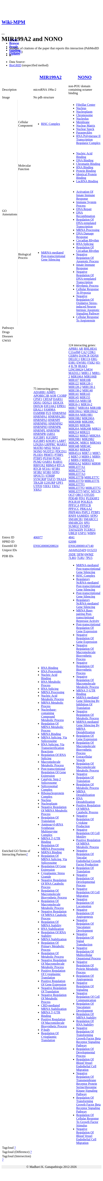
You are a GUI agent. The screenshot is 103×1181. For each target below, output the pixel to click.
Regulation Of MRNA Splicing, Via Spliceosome (54, 859)
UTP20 (37, 486)
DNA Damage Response (85, 235)
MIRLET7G (93, 487)
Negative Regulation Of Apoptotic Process (87, 258)
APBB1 (73, 348)
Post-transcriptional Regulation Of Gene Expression (53, 772)
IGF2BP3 (39, 441)
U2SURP (49, 482)
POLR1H (74, 501)
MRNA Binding (51, 734)
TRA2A (61, 479)
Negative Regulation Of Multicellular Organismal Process (88, 953)
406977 (38, 537)
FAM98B (39, 413)
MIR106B (90, 376)
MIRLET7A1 (76, 467)
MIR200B (74, 421)
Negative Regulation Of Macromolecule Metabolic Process (54, 963)
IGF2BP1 (39, 437)
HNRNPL (39, 430)
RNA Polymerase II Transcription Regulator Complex (88, 139)
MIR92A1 (87, 460)
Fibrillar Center (85, 104)
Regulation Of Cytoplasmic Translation (50, 1037)
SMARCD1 (75, 522)
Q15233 (92, 550)
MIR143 (85, 394)
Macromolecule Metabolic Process (52, 763)
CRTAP (47, 399)
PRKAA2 (86, 508)
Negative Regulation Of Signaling (85, 986)
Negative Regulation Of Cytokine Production (85, 821)
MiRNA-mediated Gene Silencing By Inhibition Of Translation (88, 702)
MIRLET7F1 (76, 484)
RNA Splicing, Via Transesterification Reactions (52, 748)
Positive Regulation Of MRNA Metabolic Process (88, 843)
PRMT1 (49, 454)
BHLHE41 (90, 348)
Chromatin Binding (88, 163)
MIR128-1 (86, 383)
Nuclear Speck (85, 129)
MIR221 (85, 432)
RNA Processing (51, 671)
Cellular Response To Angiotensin (87, 318)
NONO (85, 77)
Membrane (82, 122)
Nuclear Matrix (85, 125)
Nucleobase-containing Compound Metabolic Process (52, 715)
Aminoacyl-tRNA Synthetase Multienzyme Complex (52, 830)
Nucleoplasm (84, 111)
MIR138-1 (88, 387)
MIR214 (73, 432)
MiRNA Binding (51, 852)
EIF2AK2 (50, 406)
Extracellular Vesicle (84, 758)
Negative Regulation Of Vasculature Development (85, 925)
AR (81, 348)
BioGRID (15, 65)
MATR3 (38, 447)
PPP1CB (85, 505)
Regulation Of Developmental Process (85, 1052)
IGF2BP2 (52, 437)
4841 (71, 537)
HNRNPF (54, 420)
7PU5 (88, 557)
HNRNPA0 (59, 413)
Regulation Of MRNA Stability (51, 923)
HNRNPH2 (55, 423)
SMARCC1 (91, 519)
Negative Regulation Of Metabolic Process (54, 998)
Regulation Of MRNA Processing (52, 847)
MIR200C (88, 421)
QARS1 (47, 461)
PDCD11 (61, 451)
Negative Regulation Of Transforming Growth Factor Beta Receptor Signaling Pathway (88, 1036)
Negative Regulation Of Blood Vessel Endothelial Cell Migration (86, 1135)
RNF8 (72, 515)
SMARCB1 (75, 519)
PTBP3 (37, 458)
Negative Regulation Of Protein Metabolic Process (87, 967)
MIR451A (74, 453)
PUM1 (57, 458)
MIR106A (77, 376)
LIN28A (38, 444)
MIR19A (73, 414)
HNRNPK (54, 427)
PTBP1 (58, 454)
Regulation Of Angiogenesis (85, 977)
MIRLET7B (76, 477)
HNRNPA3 (40, 420)
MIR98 (96, 463)
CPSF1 (37, 399)
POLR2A (86, 501)
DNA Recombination (85, 214)
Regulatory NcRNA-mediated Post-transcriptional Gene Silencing (88, 584)
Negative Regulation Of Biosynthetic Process (85, 668)
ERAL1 (38, 409)
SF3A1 (46, 468)
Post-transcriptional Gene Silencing (88, 594)
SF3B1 (56, 468)
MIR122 (73, 383)
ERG (94, 359)
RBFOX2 (39, 465)
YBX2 (56, 486)
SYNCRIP (39, 479)
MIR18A (83, 407)
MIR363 (73, 449)
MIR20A (73, 428)
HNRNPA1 (40, 416)
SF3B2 (37, 472)
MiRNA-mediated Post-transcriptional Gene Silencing (53, 256)
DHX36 (38, 406)
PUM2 (37, 461)
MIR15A (73, 400)
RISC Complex (50, 123)
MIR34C (85, 446)
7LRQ (72, 557)
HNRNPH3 (40, 427)
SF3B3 (47, 472)
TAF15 (51, 479)
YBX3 (37, 489)
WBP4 (91, 533)
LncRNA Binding (87, 181)
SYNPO (85, 526)
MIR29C (73, 442)
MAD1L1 (74, 373)
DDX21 (47, 402)
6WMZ (89, 554)
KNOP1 (51, 441)
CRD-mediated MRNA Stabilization (54, 1007)
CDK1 (92, 352)
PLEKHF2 (92, 498)
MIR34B (73, 446)
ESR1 (72, 362)
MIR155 (85, 397)
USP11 (82, 533)
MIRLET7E (91, 481)
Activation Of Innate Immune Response (85, 195)
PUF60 (47, 458)
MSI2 (47, 447)
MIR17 (72, 407)
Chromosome (84, 115)
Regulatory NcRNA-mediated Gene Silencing (87, 603)
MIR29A (94, 435)
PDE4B (73, 498)
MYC (86, 491)
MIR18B (95, 407)
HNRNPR (39, 434)
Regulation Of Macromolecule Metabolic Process (52, 904)
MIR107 (73, 380)
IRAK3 (82, 366)
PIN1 (82, 498)
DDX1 (37, 402)
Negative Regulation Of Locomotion (85, 903)
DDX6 (94, 355)
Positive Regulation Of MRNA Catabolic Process (88, 809)
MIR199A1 (75, 411)
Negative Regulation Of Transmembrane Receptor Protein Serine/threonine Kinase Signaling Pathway (86, 1084)
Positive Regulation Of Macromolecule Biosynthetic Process (54, 1023)
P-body (45, 1029)
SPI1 (87, 522)
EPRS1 (61, 406)
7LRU (81, 557)
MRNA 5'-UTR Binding (50, 1014)
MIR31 (84, 442)
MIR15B (85, 400)
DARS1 (58, 399)
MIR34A (95, 442)
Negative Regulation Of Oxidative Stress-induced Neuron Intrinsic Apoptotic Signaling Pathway (87, 304)
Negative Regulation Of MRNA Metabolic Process (54, 810)
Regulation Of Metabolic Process (52, 955)
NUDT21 (49, 451)
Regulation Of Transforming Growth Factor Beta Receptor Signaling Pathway (88, 1104)
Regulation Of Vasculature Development (85, 1007)
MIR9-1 (86, 456)
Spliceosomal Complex (49, 787)
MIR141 (73, 394)
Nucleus (81, 108)
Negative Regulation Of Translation (54, 989)
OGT (71, 494)
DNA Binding (84, 160)
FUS (48, 413)
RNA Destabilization (85, 800)
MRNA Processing (87, 230)
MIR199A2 (51, 77)
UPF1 (59, 482)
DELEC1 (74, 359)
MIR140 (87, 390)
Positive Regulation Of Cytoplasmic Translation (53, 974)
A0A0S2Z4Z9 (77, 550)
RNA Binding (84, 167)
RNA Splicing (85, 244)
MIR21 (96, 428)
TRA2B (38, 482)
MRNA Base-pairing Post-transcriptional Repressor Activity (87, 615)
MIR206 (85, 425)
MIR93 (86, 463)
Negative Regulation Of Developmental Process (85, 880)
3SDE (72, 554)
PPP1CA (73, 505)
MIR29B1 (74, 439)
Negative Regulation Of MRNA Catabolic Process (54, 915)
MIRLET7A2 (76, 470)
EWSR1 (81, 362)
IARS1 (51, 434)
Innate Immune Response (85, 266)
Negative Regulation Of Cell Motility (88, 833)
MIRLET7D (76, 481)
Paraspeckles (84, 132)
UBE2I (72, 533)
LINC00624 (75, 369)
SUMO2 (73, 526)
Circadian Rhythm (87, 240)
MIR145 (73, 397)
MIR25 (84, 435)
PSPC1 (86, 512)
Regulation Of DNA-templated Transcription (86, 223)
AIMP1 (51, 392)
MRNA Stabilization (54, 939)
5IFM (80, 554)
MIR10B (85, 380)
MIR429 (85, 449)
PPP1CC (73, 508)
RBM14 (51, 465)
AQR (53, 395)
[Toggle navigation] (3, 34)
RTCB (37, 468)
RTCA (61, 465)
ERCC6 (85, 359)
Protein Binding (86, 170)
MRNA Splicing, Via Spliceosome (54, 739)
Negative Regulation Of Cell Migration (88, 892)
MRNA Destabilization (85, 793)
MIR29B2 (88, 439)
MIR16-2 (86, 404)
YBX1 (47, 486)
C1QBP (62, 395)
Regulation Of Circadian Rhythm (87, 249)
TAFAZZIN (75, 529)
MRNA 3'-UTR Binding (50, 840)
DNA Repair (84, 209)
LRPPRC (50, 444)
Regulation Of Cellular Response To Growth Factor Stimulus (87, 1120)
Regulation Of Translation (50, 819)
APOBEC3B (41, 395)
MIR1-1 (86, 373)
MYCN (95, 491)
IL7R (74, 366)
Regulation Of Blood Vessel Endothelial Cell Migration (86, 1064)
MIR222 (73, 435)
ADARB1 (39, 392)
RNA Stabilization (52, 928)
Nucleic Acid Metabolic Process (52, 697)
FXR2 (91, 362)
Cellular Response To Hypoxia (87, 290)
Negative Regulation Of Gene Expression (86, 638)
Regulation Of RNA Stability (85, 1022)
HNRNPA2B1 (57, 416)
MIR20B (85, 428)
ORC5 (79, 494)
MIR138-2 (75, 390)
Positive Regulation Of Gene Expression (53, 982)
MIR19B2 (74, 418)
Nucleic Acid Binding (84, 155)
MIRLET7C (91, 477)
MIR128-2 (75, 387)
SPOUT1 (39, 475)
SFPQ (55, 472)
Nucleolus (82, 118)
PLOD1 (38, 454)
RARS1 (57, 461)
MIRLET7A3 (76, 474)
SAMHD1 (83, 515)
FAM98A (49, 409)
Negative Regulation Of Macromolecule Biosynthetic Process (85, 652)
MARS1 (62, 444)
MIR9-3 (76, 460)
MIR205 (73, 425)
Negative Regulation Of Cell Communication (88, 997)
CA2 (84, 352)
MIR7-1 (87, 453)
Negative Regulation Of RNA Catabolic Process (54, 883)
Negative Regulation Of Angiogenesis (85, 913)
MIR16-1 (74, 404)
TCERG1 (89, 529)
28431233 (15, 51)
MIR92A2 (74, 463)
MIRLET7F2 (76, 487)
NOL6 (56, 447)
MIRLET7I (75, 491)
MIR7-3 (76, 456)
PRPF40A (74, 512)
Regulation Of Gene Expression (53, 868)
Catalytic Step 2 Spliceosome (51, 781)
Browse (14, 43)
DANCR (84, 355)
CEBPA (73, 355)
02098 (72, 541)
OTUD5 (89, 494)
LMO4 (88, 369)
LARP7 (61, 441)
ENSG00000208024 (45, 545)
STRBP (50, 475)
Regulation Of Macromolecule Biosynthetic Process (54, 894)
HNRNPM (52, 430)
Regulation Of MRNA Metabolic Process (52, 727)
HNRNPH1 (40, 423)
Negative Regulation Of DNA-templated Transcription (86, 277)
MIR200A (88, 418)
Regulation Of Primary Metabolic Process (52, 946)
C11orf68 (74, 352)
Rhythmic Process (87, 285)
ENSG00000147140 (81, 545)
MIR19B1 (86, 414)
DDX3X (58, 402)
